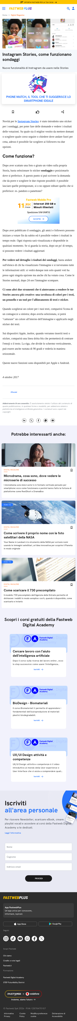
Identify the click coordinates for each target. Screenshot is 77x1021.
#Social (14, 392)
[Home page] (20, 8)
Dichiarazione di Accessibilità (58, 1015)
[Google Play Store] (55, 924)
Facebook (38, 420)
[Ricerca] (68, 8)
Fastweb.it (7, 965)
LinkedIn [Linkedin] (24, 420)
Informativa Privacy (9, 1015)
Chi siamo (7, 955)
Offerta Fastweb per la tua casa (39, 2)
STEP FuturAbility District (13, 982)
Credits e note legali (11, 960)
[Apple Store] (20, 924)
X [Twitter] (31, 420)
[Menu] (4, 8)
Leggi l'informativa (13, 833)
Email (53, 420)
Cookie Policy (22, 1015)
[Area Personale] (73, 8)
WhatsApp (45, 420)
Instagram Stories (28, 121)
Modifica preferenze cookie (39, 1015)
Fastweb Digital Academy (13, 977)
